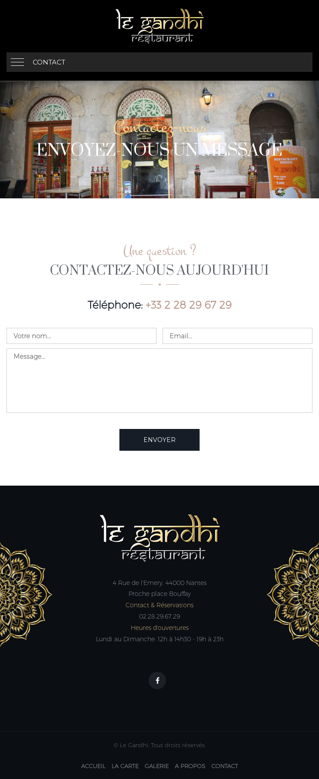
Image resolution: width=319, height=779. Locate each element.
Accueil (93, 765)
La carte (125, 765)
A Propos (190, 765)
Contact (49, 62)
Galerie (157, 765)
